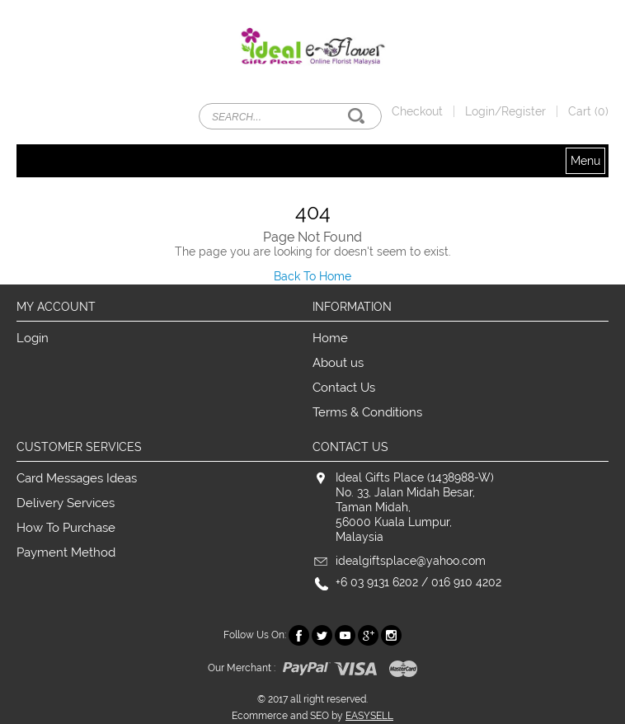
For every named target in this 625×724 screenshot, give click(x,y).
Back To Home (312, 276)
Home (330, 338)
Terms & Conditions (367, 412)
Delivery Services (65, 503)
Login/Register (505, 111)
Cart (588, 111)
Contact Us (343, 387)
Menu (585, 160)
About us (338, 362)
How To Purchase (65, 527)
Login (32, 338)
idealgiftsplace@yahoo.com (411, 560)
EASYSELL (369, 716)
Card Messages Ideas (76, 478)
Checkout (417, 111)
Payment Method (65, 552)
